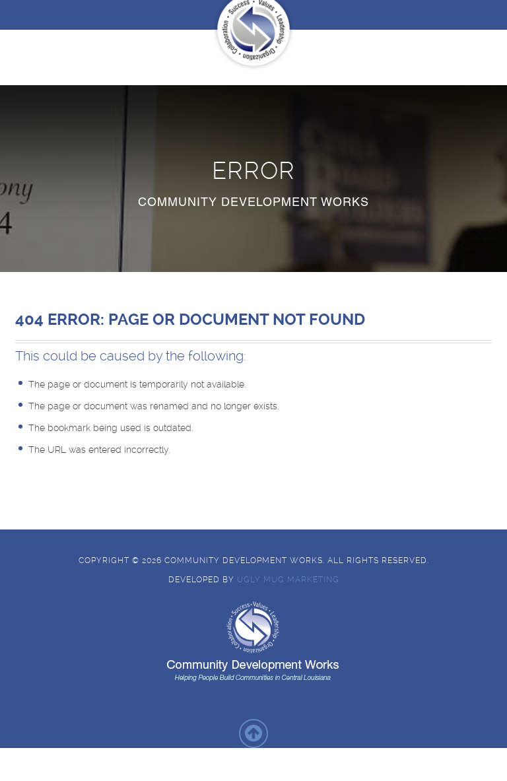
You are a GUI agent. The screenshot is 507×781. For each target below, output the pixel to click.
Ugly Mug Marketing (288, 579)
